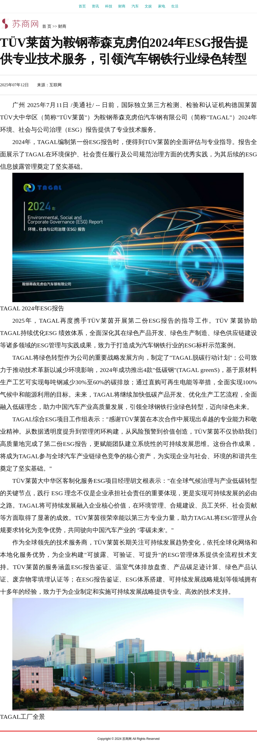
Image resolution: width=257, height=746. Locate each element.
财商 (121, 6)
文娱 (148, 6)
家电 (161, 6)
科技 (108, 6)
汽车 (135, 6)
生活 (174, 6)
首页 (82, 6)
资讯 (95, 6)
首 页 (46, 26)
